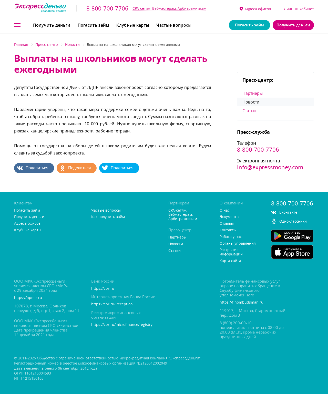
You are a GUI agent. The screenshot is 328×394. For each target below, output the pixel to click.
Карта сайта (230, 261)
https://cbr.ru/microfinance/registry (121, 325)
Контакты (228, 230)
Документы (229, 217)
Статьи (249, 110)
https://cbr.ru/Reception (112, 304)
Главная (21, 44)
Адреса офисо (255, 8)
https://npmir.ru (28, 298)
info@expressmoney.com (270, 167)
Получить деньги (51, 25)
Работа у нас (231, 237)
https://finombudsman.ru (241, 302)
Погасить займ (93, 25)
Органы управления (238, 243)
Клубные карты (132, 25)
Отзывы (227, 223)
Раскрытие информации (231, 252)
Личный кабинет (299, 8)
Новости (72, 44)
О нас (225, 210)
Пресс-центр (46, 44)
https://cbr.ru (102, 288)
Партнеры (252, 93)
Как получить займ (108, 217)
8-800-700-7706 (107, 8)
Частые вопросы (173, 25)
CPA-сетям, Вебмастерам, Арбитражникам (169, 8)
